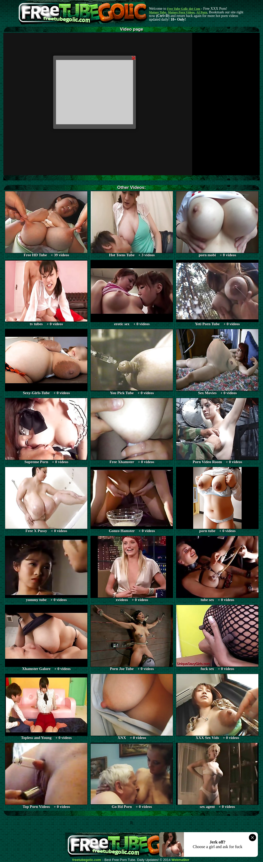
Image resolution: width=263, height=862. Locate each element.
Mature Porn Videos (181, 12)
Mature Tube (157, 12)
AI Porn (201, 12)
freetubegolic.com (86, 860)
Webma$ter (181, 860)
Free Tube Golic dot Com (183, 9)
